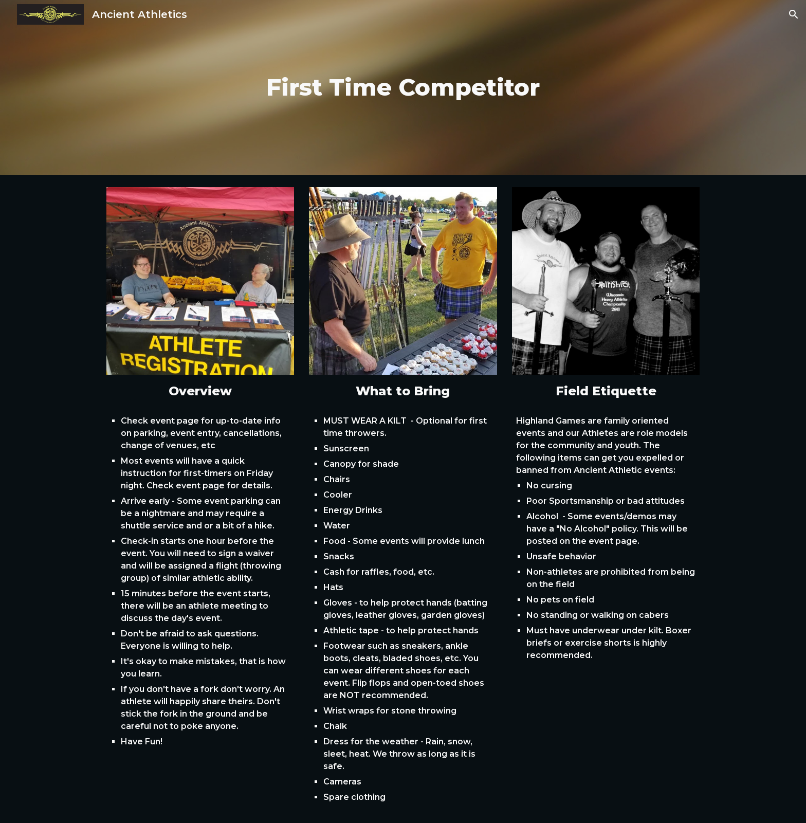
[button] (793, 14)
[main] (403, 87)
